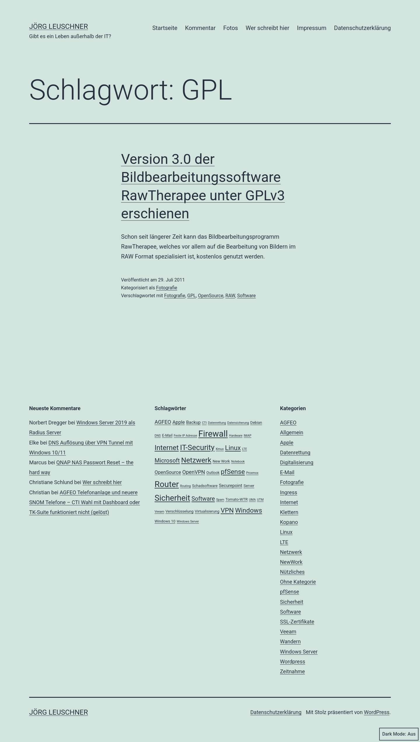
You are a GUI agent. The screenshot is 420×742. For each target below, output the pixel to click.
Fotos (230, 27)
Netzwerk (291, 552)
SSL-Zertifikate (297, 622)
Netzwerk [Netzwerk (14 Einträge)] (196, 460)
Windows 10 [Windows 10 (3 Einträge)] (165, 521)
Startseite (164, 27)
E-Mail (287, 472)
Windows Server (299, 652)
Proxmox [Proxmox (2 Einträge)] (252, 473)
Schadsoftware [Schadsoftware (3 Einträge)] (204, 486)
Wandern (290, 641)
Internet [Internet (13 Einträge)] (167, 448)
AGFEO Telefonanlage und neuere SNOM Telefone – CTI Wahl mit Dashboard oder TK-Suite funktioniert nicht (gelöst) (84, 502)
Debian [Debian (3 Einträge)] (256, 422)
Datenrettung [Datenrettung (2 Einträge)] (217, 423)
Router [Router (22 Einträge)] (167, 484)
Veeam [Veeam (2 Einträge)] (159, 511)
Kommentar (200, 27)
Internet (289, 502)
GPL (191, 295)
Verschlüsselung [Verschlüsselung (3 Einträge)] (179, 511)
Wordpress (292, 661)
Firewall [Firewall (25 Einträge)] (213, 434)
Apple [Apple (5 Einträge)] (178, 422)
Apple (286, 443)
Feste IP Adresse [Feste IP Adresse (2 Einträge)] (185, 436)
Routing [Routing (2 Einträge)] (185, 486)
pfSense (289, 592)
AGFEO (288, 422)
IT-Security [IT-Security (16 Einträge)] (197, 447)
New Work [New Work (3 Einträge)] (221, 461)
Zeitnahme (292, 671)
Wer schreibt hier (267, 27)
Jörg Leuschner (58, 26)
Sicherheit (291, 602)
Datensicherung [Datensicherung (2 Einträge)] (238, 423)
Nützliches (292, 572)
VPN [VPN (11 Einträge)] (227, 510)
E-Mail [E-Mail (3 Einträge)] (167, 435)
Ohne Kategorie (298, 582)
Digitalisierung (296, 462)
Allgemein (291, 432)
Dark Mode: (399, 734)
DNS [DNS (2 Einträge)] (158, 436)
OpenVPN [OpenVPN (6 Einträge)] (193, 472)
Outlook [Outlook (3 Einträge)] (212, 472)
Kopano (289, 522)
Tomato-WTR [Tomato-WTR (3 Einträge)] (236, 499)
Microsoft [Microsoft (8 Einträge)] (167, 460)
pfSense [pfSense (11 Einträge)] (233, 472)
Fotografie (166, 288)
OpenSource (210, 295)
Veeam (288, 631)
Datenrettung (295, 452)
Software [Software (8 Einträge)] (203, 498)
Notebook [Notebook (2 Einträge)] (238, 461)
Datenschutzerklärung (362, 27)
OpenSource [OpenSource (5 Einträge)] (168, 472)
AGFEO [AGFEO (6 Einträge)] (163, 422)
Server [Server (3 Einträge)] (249, 486)
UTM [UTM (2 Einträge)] (260, 500)
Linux (286, 532)
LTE (284, 542)
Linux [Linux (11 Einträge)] (233, 448)
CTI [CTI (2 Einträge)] (204, 423)
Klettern (289, 512)
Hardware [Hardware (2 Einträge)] (235, 436)
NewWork (291, 562)
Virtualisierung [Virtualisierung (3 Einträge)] (207, 511)
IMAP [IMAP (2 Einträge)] (247, 436)
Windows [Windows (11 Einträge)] (248, 510)
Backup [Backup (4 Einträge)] (193, 422)
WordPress (376, 712)
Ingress (288, 492)
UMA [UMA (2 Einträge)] (252, 500)
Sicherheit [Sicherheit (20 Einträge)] (172, 498)
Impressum (311, 27)
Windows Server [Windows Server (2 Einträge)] (188, 521)
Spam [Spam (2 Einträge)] (220, 500)
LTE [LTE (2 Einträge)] (244, 449)
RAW (230, 295)
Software (246, 295)
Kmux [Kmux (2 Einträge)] (220, 449)
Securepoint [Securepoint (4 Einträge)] (230, 485)
